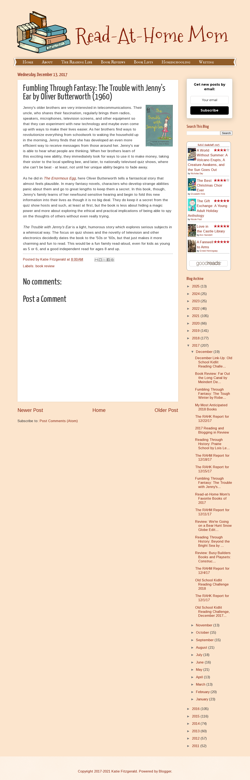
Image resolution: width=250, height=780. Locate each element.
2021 (196, 316)
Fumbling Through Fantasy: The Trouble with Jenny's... (213, 483)
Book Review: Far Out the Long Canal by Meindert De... (212, 378)
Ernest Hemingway (209, 251)
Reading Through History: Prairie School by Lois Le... (212, 444)
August (202, 648)
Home (28, 62)
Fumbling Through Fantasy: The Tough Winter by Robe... (212, 393)
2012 (196, 738)
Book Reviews (113, 62)
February (203, 692)
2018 (196, 338)
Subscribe (209, 110)
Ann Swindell (205, 235)
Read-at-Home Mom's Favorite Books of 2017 (212, 498)
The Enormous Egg (60, 178)
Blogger (165, 771)
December (204, 352)
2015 (196, 716)
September (205, 640)
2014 (196, 724)
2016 (196, 709)
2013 (196, 731)
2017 (196, 345)
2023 (196, 301)
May (199, 670)
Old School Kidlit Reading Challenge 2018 (212, 584)
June (200, 662)
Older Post (166, 410)
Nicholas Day (197, 173)
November (204, 625)
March (201, 684)
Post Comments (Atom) (59, 421)
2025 (196, 286)
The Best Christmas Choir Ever (209, 185)
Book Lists (143, 62)
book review (44, 266)
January (202, 699)
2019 (196, 331)
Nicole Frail (196, 219)
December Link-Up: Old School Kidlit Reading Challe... (213, 362)
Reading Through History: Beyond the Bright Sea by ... (212, 541)
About (47, 62)
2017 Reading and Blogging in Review (212, 430)
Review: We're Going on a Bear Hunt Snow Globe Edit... (213, 526)
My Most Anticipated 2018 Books (211, 407)
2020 (196, 323)
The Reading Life (76, 62)
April (200, 677)
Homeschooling (176, 62)
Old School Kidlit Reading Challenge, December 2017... (212, 612)
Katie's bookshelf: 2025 (209, 145)
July (199, 655)
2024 (196, 294)
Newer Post (30, 410)
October (203, 633)
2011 (196, 746)
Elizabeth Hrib (198, 194)
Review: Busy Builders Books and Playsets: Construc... (213, 557)
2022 (196, 309)
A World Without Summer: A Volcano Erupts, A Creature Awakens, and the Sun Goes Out (207, 160)
